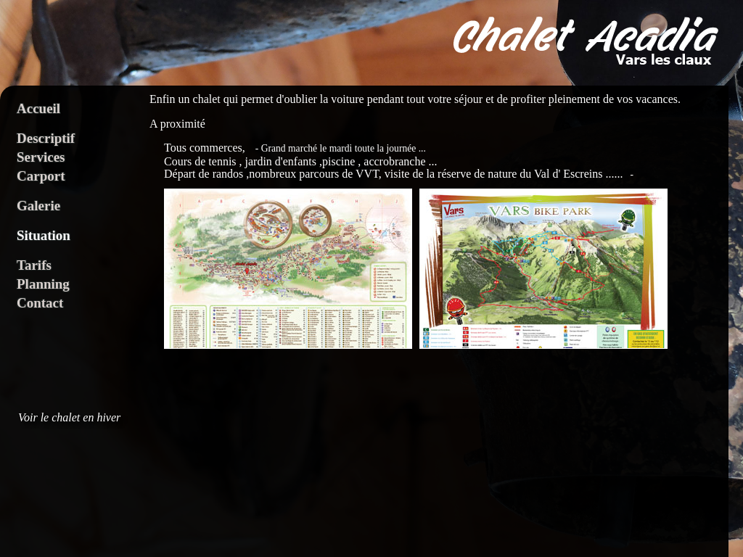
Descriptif (46, 138)
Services (41, 157)
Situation (43, 235)
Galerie (38, 206)
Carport (41, 176)
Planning (43, 284)
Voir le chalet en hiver (69, 418)
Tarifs (34, 265)
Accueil (38, 108)
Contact (40, 303)
